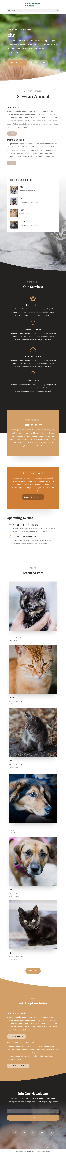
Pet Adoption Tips (16, 1036)
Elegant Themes (29, 1151)
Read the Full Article (18, 1066)
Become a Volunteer (33, 497)
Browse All (33, 971)
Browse (12, 134)
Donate (12, 163)
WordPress (46, 1151)
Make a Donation (38, 63)
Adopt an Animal (17, 63)
